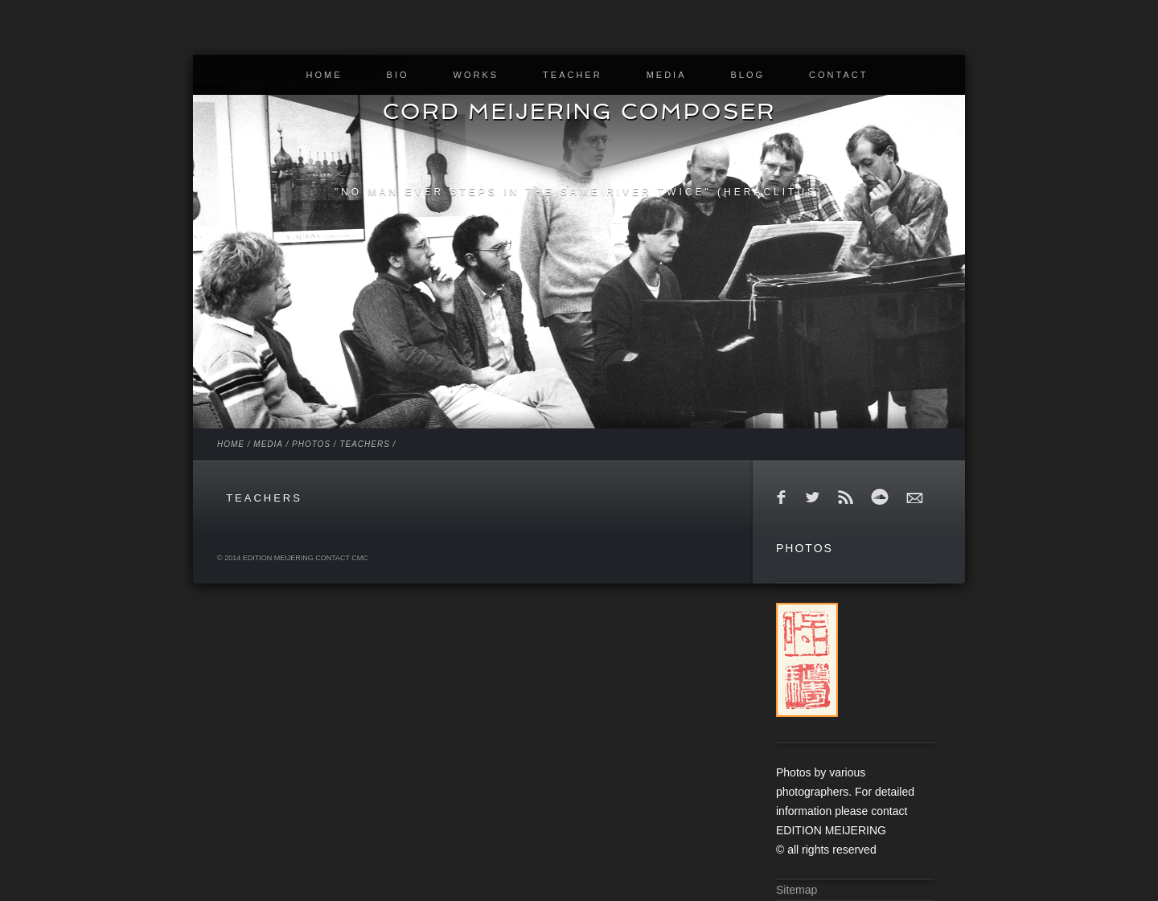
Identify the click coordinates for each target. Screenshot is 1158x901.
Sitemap (796, 889)
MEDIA (667, 75)
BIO (398, 75)
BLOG (747, 75)
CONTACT (838, 75)
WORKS (476, 75)
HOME (324, 75)
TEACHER (572, 75)
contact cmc (341, 558)
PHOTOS (311, 444)
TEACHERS (364, 444)
